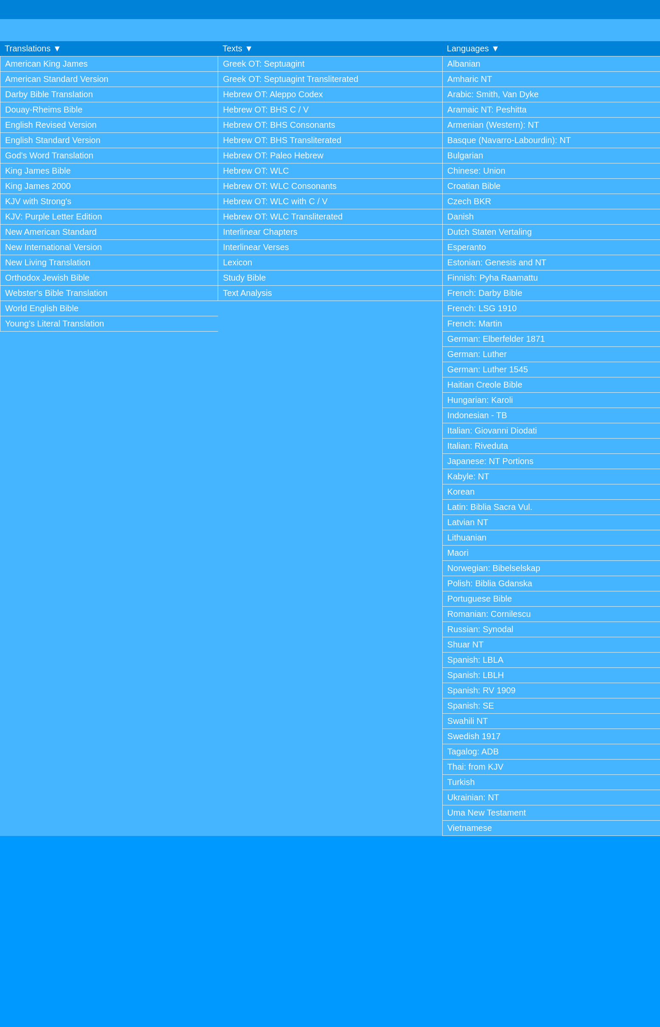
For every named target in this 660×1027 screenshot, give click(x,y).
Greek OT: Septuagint (263, 63)
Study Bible (244, 277)
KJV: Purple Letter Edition (53, 216)
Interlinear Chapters (260, 231)
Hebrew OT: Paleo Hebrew (273, 155)
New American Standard (51, 231)
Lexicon (237, 262)
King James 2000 (38, 186)
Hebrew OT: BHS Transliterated (282, 140)
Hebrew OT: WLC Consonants (280, 186)
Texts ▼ (237, 48)
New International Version (53, 247)
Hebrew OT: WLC (256, 170)
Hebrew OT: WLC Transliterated (283, 216)
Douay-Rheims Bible (43, 109)
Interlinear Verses (256, 247)
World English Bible (42, 308)
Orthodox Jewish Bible (47, 277)
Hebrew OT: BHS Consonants (279, 124)
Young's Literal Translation (54, 323)
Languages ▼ (473, 48)
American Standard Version (56, 79)
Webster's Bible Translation (56, 293)
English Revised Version (51, 124)
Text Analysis (247, 293)
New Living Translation (47, 262)
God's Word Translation (49, 155)
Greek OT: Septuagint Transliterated (290, 79)
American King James (46, 63)
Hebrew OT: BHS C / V (266, 109)
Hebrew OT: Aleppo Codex (273, 94)
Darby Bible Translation (49, 94)
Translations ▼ (33, 48)
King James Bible (38, 170)
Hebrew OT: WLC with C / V (275, 201)
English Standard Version (53, 140)
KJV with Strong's (38, 201)
